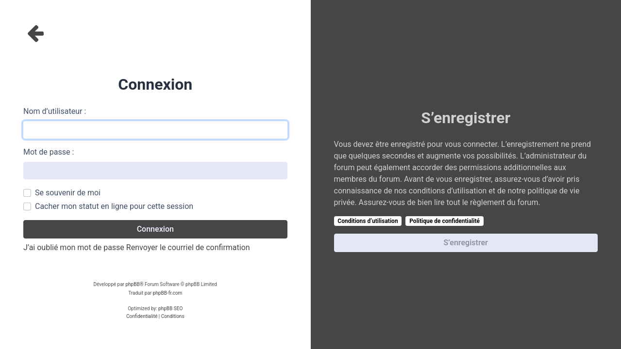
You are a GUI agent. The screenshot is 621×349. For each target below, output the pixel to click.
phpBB (132, 284)
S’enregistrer (466, 242)
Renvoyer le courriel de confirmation (188, 247)
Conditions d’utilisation (367, 221)
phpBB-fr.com (168, 293)
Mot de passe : (48, 152)
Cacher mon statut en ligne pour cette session (114, 206)
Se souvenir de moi (68, 192)
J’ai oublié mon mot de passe (73, 247)
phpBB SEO (170, 308)
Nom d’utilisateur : (54, 111)
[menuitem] (141, 316)
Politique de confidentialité (444, 221)
